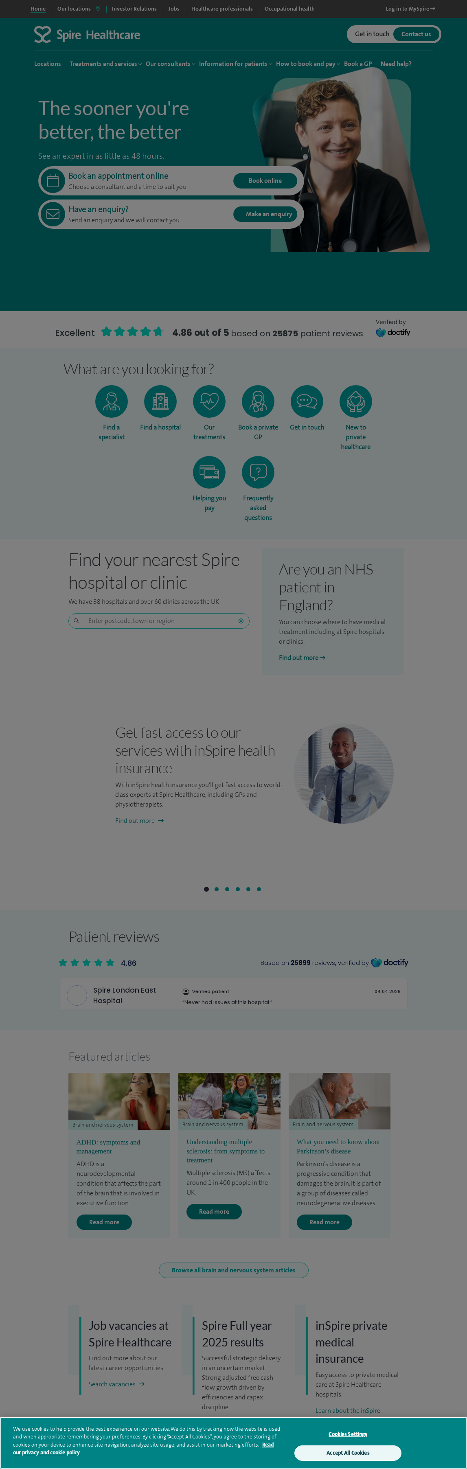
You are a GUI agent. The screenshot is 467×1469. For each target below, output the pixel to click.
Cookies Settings (348, 1434)
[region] (233, 1443)
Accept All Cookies (348, 1452)
